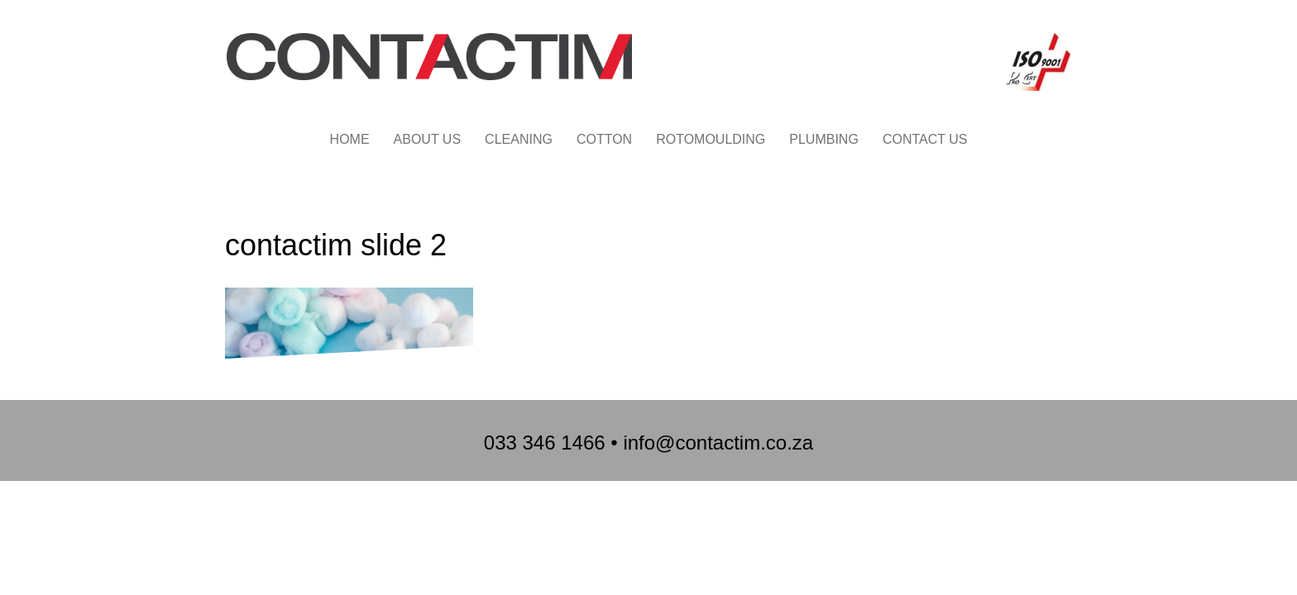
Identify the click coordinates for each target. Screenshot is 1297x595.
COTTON (604, 139)
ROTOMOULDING (710, 139)
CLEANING (519, 139)
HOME (350, 139)
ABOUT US (428, 139)
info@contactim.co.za (718, 442)
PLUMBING (824, 139)
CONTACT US (925, 139)
